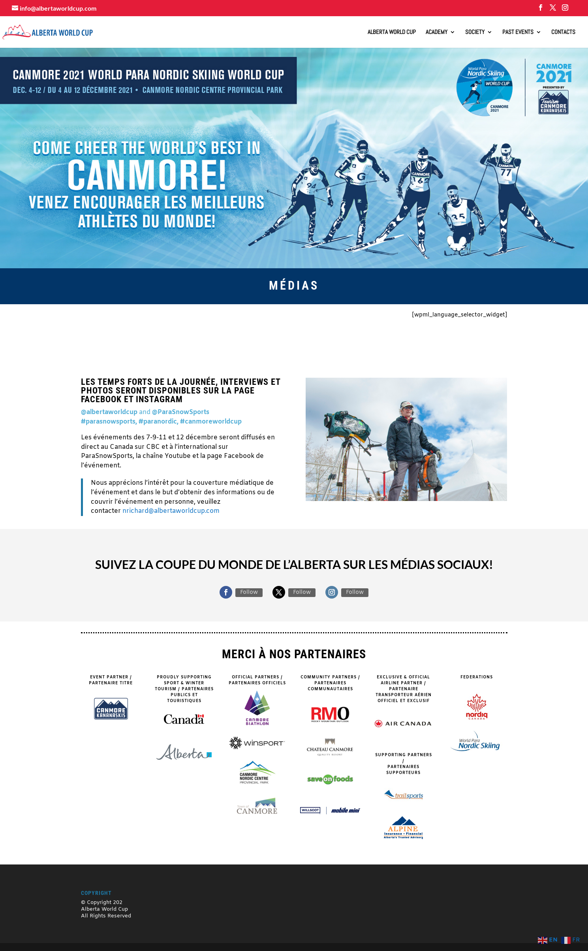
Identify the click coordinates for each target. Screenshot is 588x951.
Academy (436, 32)
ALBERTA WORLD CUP (392, 32)
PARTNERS (206, 327)
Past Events (518, 32)
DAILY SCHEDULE (382, 348)
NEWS (469, 327)
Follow (249, 592)
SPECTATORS (118, 327)
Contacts (563, 32)
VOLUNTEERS (382, 327)
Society (475, 32)
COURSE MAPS (294, 327)
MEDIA (206, 347)
